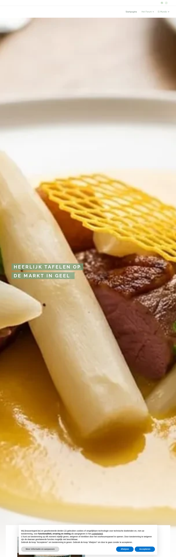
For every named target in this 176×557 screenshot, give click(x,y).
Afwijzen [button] (125, 549)
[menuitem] (134, 11)
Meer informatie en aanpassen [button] (40, 549)
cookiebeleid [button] (97, 534)
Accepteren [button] (144, 549)
